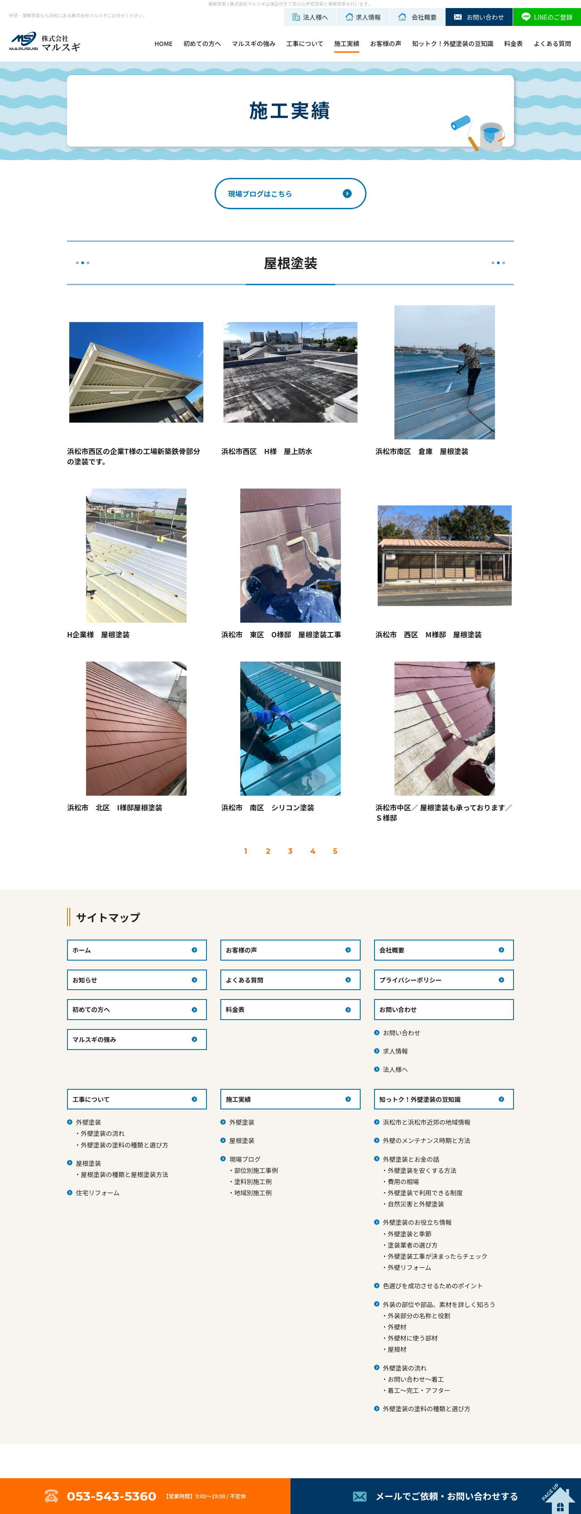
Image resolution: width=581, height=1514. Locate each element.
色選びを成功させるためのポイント (433, 1285)
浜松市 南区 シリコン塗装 (267, 807)
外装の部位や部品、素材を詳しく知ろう (439, 1304)
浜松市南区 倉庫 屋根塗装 (421, 451)
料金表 (513, 43)
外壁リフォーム (409, 1267)
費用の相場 (403, 1181)
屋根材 (396, 1349)
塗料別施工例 (253, 1181)
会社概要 (391, 949)
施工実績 (346, 43)
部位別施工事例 (256, 1170)
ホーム (81, 949)
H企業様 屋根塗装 (98, 634)
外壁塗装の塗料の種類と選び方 (124, 1144)
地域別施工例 (253, 1192)
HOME (163, 43)
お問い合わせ (402, 1032)
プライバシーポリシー (410, 979)
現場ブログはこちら (260, 193)
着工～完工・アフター (418, 1390)
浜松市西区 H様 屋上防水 (266, 451)
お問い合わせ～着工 (415, 1379)
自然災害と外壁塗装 (415, 1203)
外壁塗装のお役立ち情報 (417, 1222)
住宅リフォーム (98, 1192)
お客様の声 (385, 43)
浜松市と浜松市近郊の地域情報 (427, 1122)
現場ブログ (245, 1159)
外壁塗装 (88, 1122)
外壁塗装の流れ (103, 1133)
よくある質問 (552, 43)
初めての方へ (202, 43)
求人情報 (395, 1050)
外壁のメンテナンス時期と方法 (427, 1140)
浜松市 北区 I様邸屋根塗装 (114, 807)
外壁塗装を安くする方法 (421, 1170)
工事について (305, 43)
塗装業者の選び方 (412, 1244)
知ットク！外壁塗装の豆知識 (452, 43)
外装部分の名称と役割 (418, 1315)
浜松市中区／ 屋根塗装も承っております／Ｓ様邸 (443, 812)
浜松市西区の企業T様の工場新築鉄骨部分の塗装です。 (133, 456)
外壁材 (396, 1326)
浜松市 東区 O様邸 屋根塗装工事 (281, 634)
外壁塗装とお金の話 (411, 1159)
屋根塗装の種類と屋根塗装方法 (124, 1174)
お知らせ (84, 979)
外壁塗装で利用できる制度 (425, 1192)
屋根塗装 (88, 1163)
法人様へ (395, 1069)
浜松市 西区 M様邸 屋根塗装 (428, 634)
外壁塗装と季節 (409, 1233)
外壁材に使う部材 (412, 1337)
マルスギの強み (253, 43)
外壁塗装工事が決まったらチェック (437, 1256)
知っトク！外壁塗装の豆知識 (420, 1099)
